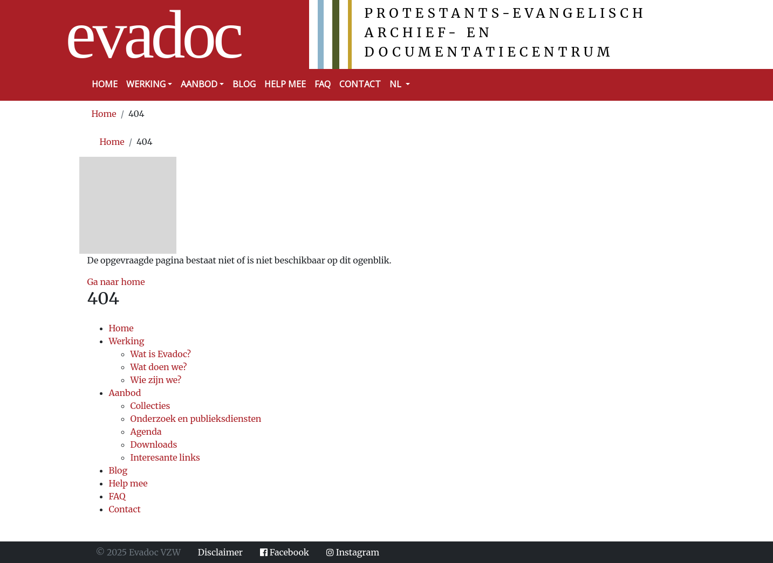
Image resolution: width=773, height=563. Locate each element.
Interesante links (165, 457)
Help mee (285, 84)
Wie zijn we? (156, 379)
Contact (360, 84)
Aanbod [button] (199, 84)
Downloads (154, 444)
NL (396, 84)
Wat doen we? (159, 367)
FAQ (322, 84)
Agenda (146, 431)
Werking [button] (146, 84)
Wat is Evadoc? (161, 354)
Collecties (150, 405)
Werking (127, 341)
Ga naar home (116, 281)
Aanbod (125, 392)
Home (105, 84)
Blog (244, 84)
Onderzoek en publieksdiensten (196, 418)
